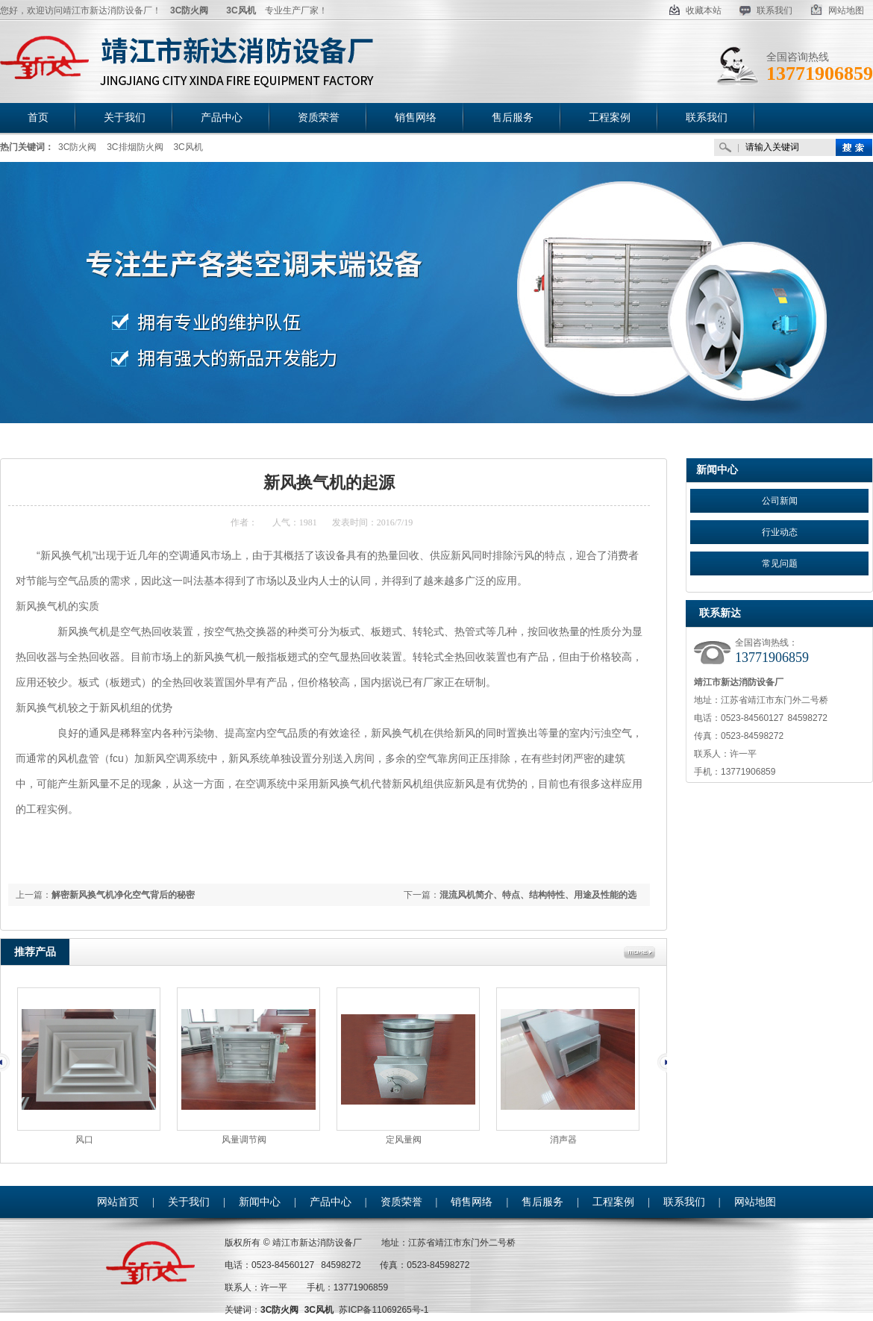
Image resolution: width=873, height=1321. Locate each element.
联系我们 (765, 10)
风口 (84, 1139)
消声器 (563, 1139)
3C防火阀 (77, 147)
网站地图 (837, 10)
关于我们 (189, 1202)
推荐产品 (35, 952)
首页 (61, 440)
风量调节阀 (244, 1139)
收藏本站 (695, 10)
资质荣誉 (401, 1202)
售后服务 (542, 1202)
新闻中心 (98, 440)
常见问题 (780, 563)
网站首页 (118, 1202)
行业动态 (780, 532)
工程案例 (613, 1202)
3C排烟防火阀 (135, 147)
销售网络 (471, 1202)
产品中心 (330, 1202)
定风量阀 (404, 1139)
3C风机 (187, 147)
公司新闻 (780, 501)
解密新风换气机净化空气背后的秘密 (123, 895)
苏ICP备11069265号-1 (383, 1310)
